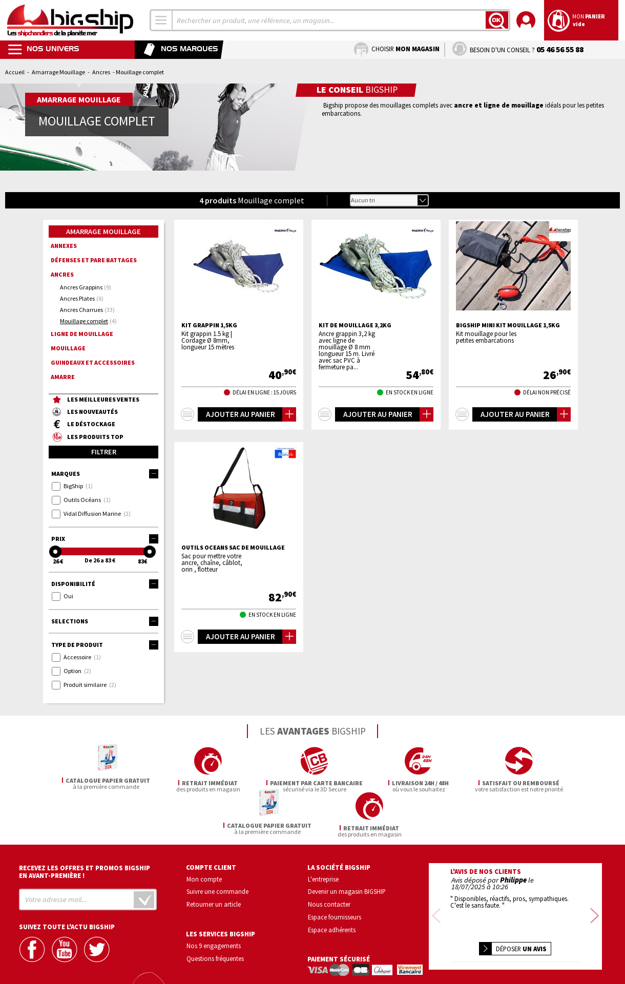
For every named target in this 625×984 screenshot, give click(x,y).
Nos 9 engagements (213, 900)
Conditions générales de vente (558, 946)
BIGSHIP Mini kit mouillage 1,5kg (508, 325)
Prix (104, 538)
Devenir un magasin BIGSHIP (347, 847)
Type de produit (104, 645)
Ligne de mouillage (82, 334)
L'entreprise (323, 834)
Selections (104, 621)
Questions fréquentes (215, 913)
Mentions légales (454, 960)
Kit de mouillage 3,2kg (355, 325)
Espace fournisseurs (334, 872)
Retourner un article (213, 859)
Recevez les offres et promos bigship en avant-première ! (84, 826)
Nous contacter (329, 859)
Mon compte (204, 834)
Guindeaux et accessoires (93, 362)
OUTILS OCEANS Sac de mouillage (233, 548)
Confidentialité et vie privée (467, 946)
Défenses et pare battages (94, 260)
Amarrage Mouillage (58, 72)
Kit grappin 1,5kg (209, 325)
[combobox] (161, 20)
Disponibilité (104, 584)
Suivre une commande (217, 847)
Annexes (64, 245)
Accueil (15, 72)
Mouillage (68, 348)
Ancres (101, 72)
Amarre (63, 377)
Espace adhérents (332, 885)
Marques (104, 473)
